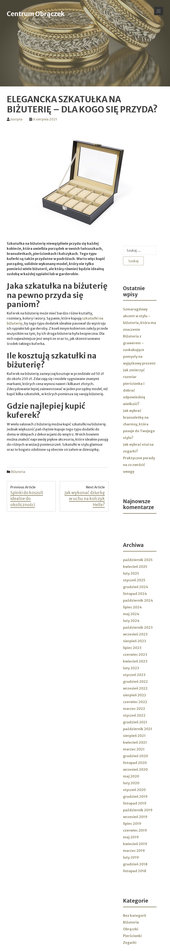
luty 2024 (131, 621)
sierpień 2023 (134, 641)
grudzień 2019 (135, 796)
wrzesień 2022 (135, 688)
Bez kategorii (134, 915)
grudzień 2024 (135, 587)
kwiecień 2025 (135, 566)
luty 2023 (131, 668)
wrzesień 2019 (135, 817)
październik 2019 (137, 810)
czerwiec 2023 (135, 654)
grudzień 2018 (135, 864)
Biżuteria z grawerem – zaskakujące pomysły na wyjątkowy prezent (139, 349)
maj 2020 (131, 776)
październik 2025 (138, 560)
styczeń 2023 (134, 675)
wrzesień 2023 (135, 634)
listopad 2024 (135, 594)
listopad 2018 (134, 871)
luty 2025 (131, 573)
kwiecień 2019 (135, 844)
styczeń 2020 (134, 790)
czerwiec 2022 (135, 702)
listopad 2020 (135, 763)
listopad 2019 (134, 803)
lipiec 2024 (132, 607)
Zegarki (129, 942)
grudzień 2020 (135, 756)
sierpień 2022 (134, 695)
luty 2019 (131, 857)
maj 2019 (131, 837)
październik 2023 (138, 627)
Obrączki (130, 929)
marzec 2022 (134, 708)
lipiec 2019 (132, 823)
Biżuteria (18, 472)
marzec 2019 (134, 851)
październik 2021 (137, 729)
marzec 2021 (134, 749)
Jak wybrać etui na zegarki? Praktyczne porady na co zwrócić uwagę (139, 458)
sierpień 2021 (134, 736)
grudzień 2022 (135, 681)
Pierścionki (132, 936)
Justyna (16, 119)
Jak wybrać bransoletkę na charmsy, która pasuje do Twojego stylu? (139, 424)
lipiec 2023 (132, 648)
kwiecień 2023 (135, 661)
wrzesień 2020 (135, 769)
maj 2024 (131, 614)
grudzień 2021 (135, 722)
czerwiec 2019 (135, 830)
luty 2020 (131, 783)
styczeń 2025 (134, 580)
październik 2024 (138, 600)
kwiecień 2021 (135, 742)
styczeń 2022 (134, 715)
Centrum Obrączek (36, 14)
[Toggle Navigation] (158, 11)
